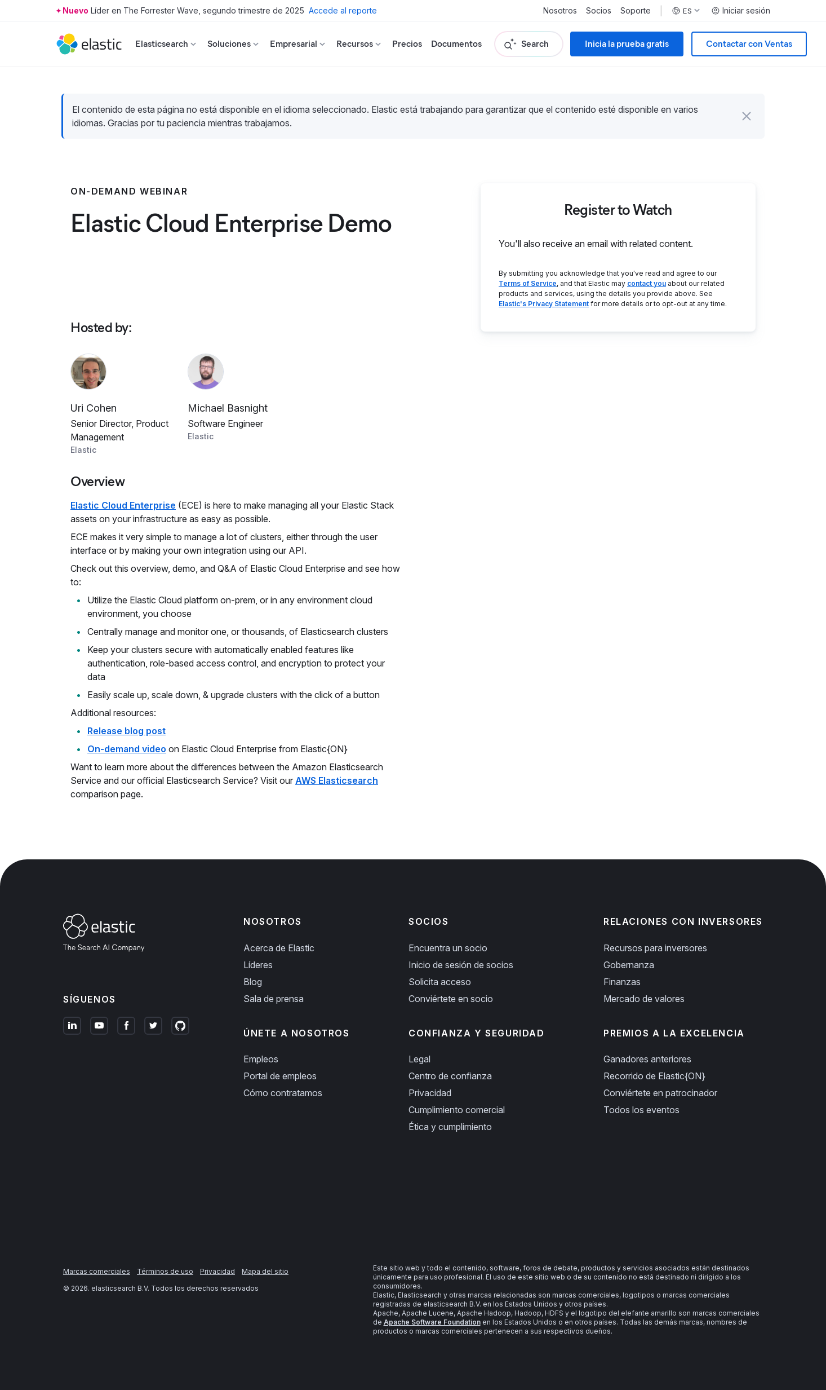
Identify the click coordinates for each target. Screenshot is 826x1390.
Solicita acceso (439, 981)
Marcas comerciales (96, 1271)
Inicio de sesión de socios (460, 964)
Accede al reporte (343, 10)
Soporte (635, 11)
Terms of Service (528, 283)
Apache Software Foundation (432, 1322)
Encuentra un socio (447, 948)
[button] (747, 116)
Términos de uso (165, 1271)
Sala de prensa (273, 998)
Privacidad (429, 1092)
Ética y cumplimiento (450, 1126)
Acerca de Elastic (278, 948)
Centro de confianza (450, 1076)
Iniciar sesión (740, 10)
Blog (252, 981)
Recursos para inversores (655, 948)
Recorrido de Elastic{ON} (654, 1076)
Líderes (258, 964)
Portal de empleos (280, 1076)
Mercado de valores (644, 998)
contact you (646, 283)
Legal (419, 1059)
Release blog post (126, 730)
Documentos (456, 43)
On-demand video (126, 748)
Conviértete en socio (450, 998)
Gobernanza (628, 964)
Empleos (260, 1059)
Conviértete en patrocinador (660, 1092)
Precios (407, 43)
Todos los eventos (641, 1109)
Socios (598, 11)
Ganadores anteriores (647, 1059)
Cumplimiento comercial (456, 1109)
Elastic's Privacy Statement (544, 303)
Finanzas (622, 981)
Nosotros (560, 11)
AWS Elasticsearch (336, 780)
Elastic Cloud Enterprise (123, 505)
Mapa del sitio (265, 1271)
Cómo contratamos (282, 1092)
